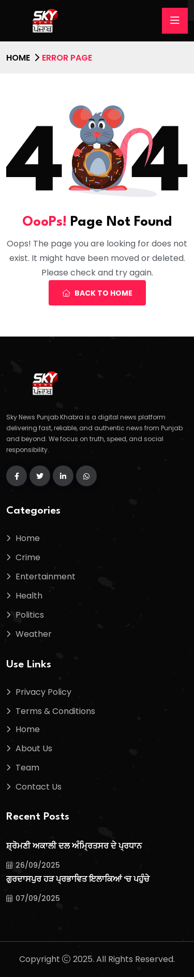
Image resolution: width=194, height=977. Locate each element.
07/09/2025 (33, 898)
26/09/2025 (33, 865)
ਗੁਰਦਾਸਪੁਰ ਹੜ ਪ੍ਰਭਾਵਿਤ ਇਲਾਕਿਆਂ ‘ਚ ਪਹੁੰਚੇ (78, 880)
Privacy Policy (43, 692)
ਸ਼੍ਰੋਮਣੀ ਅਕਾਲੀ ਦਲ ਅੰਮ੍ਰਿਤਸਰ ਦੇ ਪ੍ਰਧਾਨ (74, 847)
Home (18, 58)
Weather (34, 634)
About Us (34, 748)
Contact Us (39, 786)
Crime (28, 557)
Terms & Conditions (55, 711)
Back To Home (97, 293)
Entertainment (46, 576)
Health (29, 595)
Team (27, 767)
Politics (30, 614)
